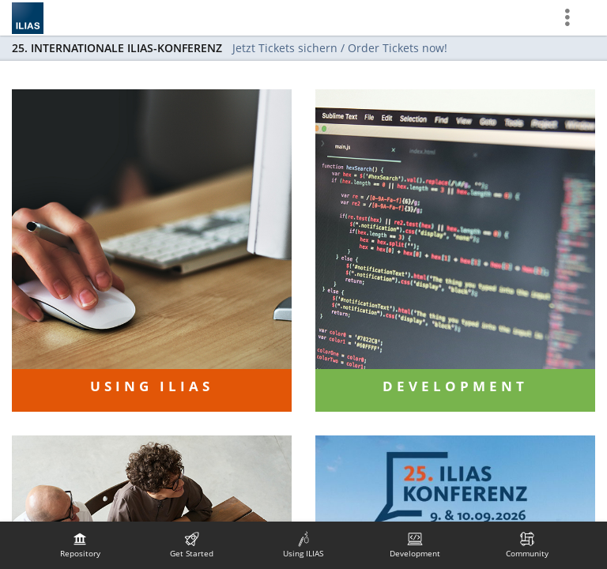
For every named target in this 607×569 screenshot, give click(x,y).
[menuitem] (79, 545)
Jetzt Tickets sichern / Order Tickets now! (339, 47)
